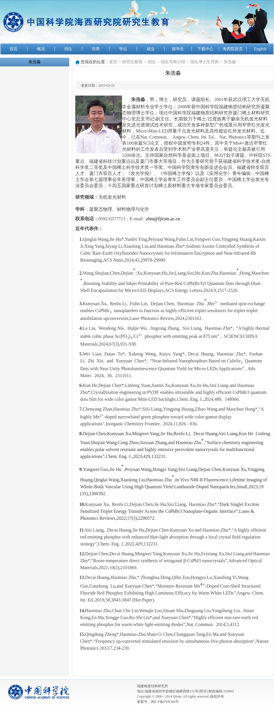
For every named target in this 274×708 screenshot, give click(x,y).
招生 (68, 49)
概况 (41, 49)
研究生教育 (132, 62)
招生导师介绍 (173, 62)
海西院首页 (233, 49)
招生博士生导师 (204, 62)
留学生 (178, 49)
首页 (14, 49)
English (260, 49)
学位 (123, 49)
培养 (96, 49)
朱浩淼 (35, 62)
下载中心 (205, 49)
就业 (151, 49)
